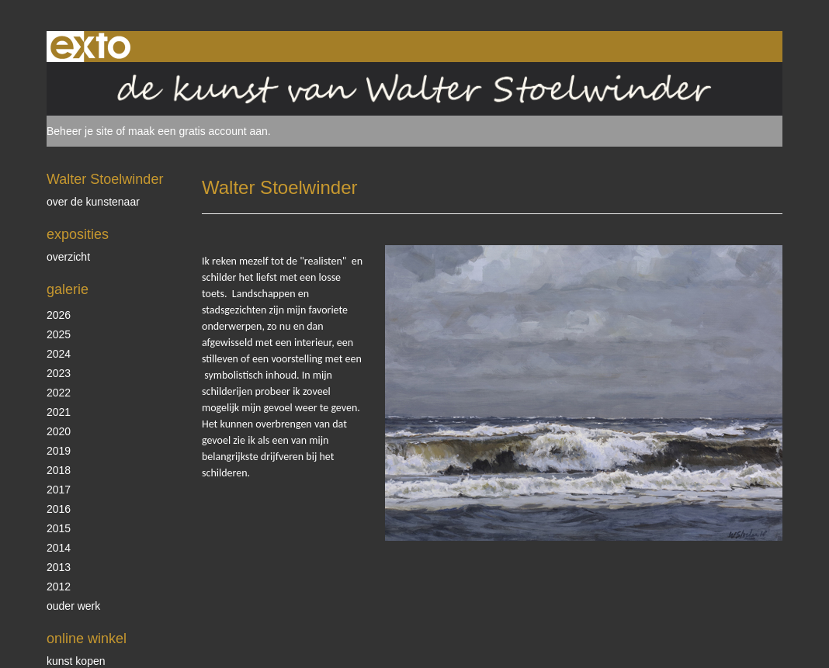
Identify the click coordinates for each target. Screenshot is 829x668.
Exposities (78, 234)
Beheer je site (80, 131)
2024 (59, 354)
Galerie (67, 289)
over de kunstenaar (93, 202)
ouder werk (73, 606)
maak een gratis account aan (198, 131)
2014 (59, 548)
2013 (59, 567)
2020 (59, 431)
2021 (59, 412)
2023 (59, 373)
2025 (59, 334)
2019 (59, 451)
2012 (59, 586)
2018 (59, 470)
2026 (59, 315)
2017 (59, 489)
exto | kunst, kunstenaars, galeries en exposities (90, 46)
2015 (59, 528)
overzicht (68, 257)
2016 (59, 509)
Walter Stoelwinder (105, 179)
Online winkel (87, 638)
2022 (59, 392)
